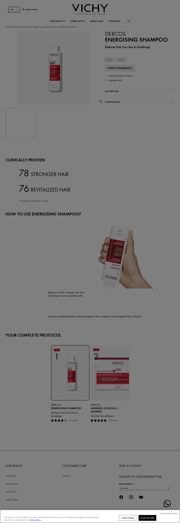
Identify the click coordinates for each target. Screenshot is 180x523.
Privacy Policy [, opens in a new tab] (35, 521)
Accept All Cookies (147, 518)
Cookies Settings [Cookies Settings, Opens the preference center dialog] (127, 518)
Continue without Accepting (169, 514)
